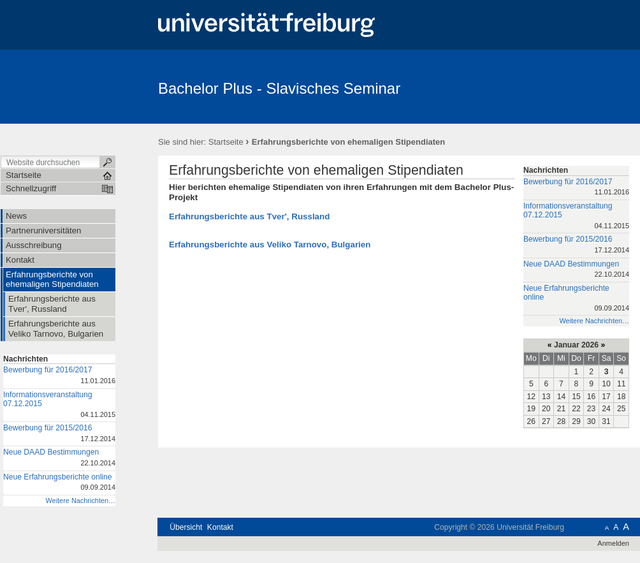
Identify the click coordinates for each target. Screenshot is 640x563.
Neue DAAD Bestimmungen (59, 458)
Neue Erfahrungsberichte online (59, 483)
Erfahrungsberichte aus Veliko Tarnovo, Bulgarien (269, 244)
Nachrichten (25, 359)
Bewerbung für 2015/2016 (59, 433)
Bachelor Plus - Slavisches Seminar (279, 88)
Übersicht (186, 527)
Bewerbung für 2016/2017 (59, 375)
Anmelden (613, 543)
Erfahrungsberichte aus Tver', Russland (249, 216)
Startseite (226, 142)
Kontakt (220, 527)
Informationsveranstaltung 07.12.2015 (59, 405)
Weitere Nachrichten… (80, 500)
